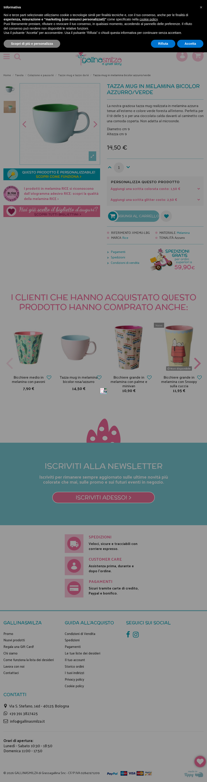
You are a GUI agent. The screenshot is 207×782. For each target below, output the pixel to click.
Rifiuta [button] (163, 43)
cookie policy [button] (149, 19)
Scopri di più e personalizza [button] (32, 43)
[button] (201, 7)
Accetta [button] (190, 43)
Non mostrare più (162, 324)
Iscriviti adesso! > (104, 442)
